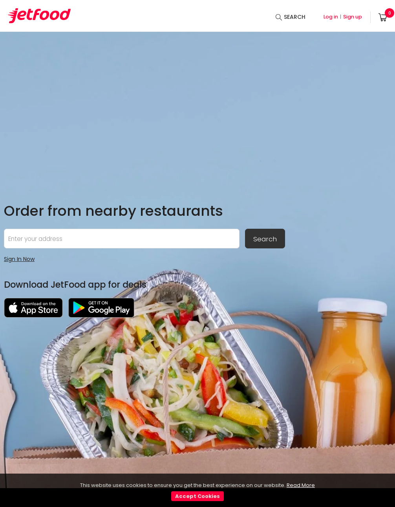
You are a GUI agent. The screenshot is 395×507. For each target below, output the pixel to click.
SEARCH (294, 17)
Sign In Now (19, 259)
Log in (331, 16)
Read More (301, 485)
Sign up (352, 16)
